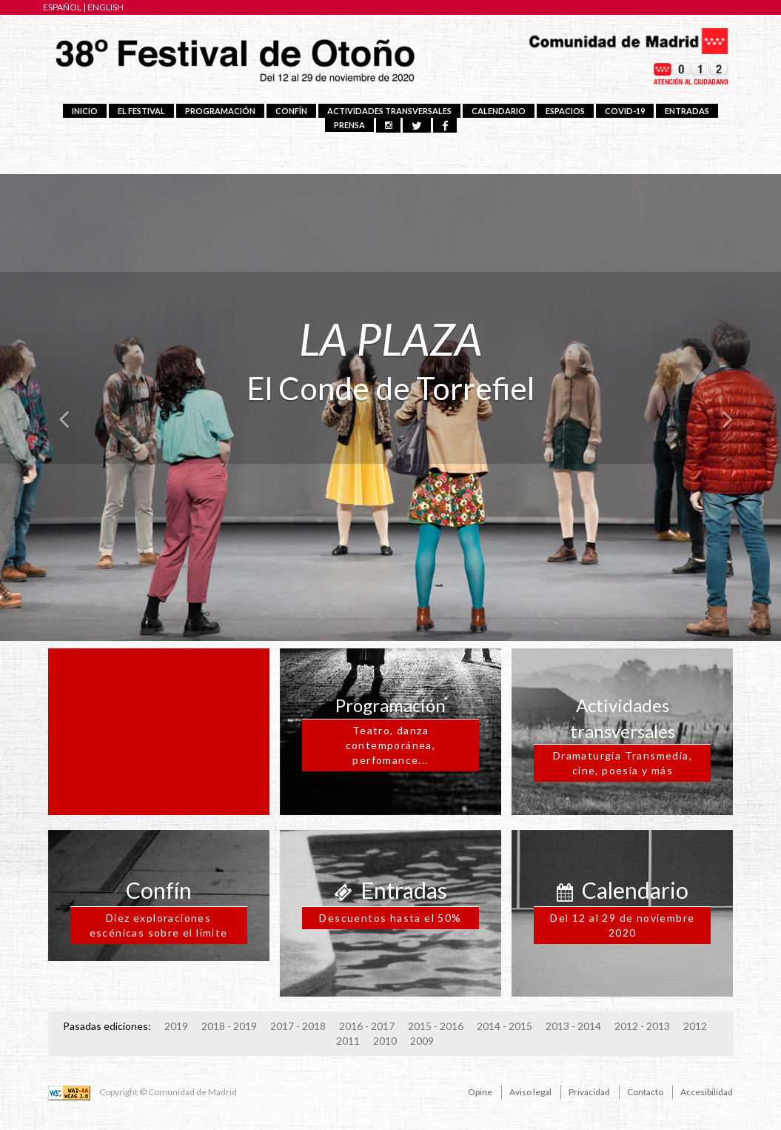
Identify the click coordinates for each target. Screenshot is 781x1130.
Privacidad (589, 1091)
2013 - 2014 (573, 1026)
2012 (695, 1026)
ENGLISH (105, 7)
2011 (348, 1040)
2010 (385, 1040)
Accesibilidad (706, 1091)
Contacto (645, 1091)
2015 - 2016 (435, 1026)
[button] (58, 404)
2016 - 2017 (367, 1026)
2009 (422, 1040)
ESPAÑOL (62, 7)
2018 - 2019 (229, 1026)
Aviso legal (530, 1091)
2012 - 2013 (642, 1026)
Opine (480, 1091)
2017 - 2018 (298, 1026)
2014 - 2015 (504, 1026)
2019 (176, 1026)
